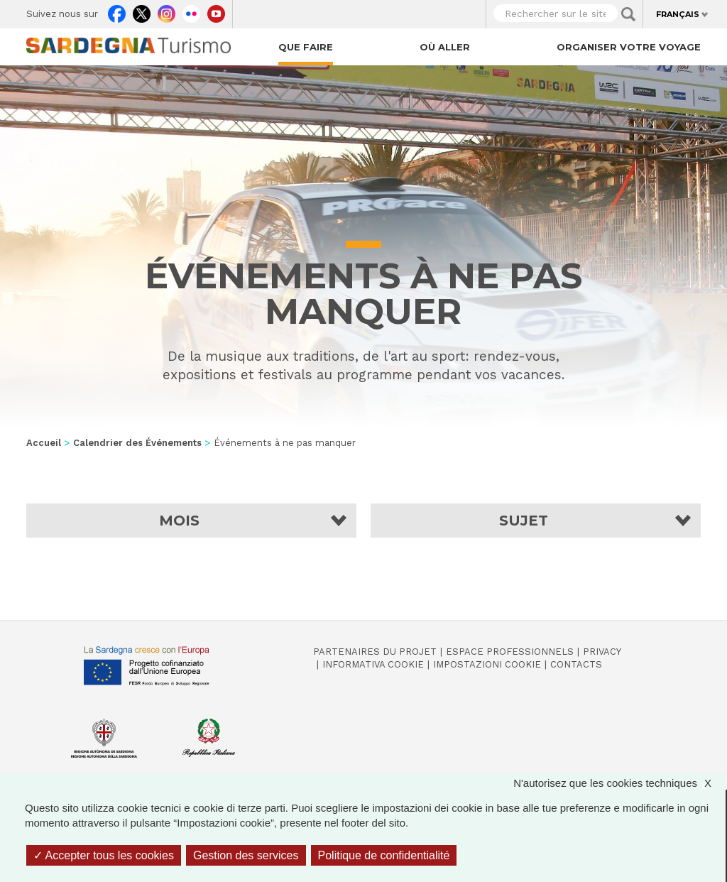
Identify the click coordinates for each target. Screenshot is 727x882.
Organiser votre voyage (629, 47)
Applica (628, 14)
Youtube (216, 11)
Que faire (305, 47)
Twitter (142, 11)
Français (677, 14)
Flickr (191, 11)
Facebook (117, 11)
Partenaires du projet (375, 651)
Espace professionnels (510, 651)
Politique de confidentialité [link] (384, 855)
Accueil (43, 442)
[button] (191, 520)
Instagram (166, 11)
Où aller (445, 47)
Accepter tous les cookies (103, 855)
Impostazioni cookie (487, 664)
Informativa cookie (373, 664)
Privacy (602, 651)
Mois (179, 520)
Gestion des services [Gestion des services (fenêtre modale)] (246, 855)
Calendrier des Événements (137, 442)
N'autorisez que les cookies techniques (619, 782)
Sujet (523, 520)
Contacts (576, 664)
